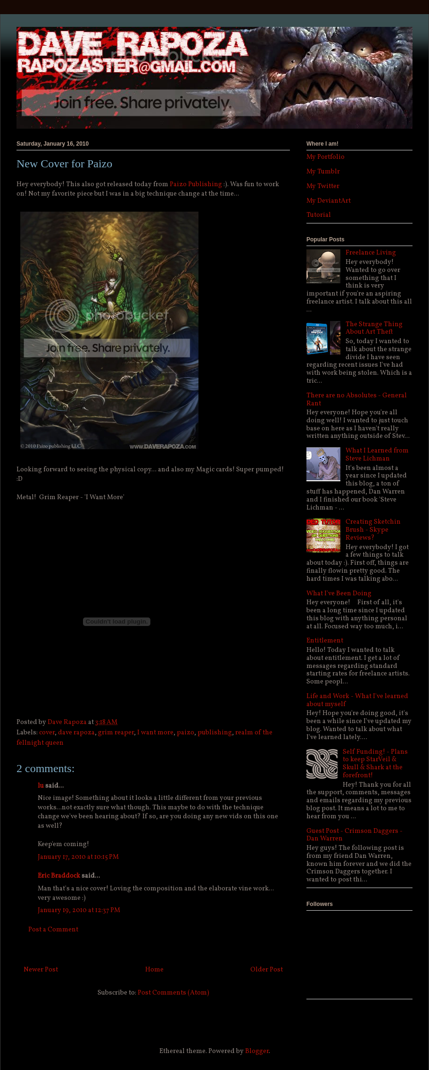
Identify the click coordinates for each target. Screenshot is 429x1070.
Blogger (257, 1051)
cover (47, 732)
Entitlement (324, 640)
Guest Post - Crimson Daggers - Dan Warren (354, 835)
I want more (155, 732)
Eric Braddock (59, 876)
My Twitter (322, 186)
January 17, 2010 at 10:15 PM (78, 857)
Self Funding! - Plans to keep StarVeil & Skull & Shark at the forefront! (375, 764)
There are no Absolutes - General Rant (356, 399)
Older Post (266, 969)
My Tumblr (323, 171)
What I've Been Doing (338, 593)
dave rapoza (76, 732)
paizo (185, 732)
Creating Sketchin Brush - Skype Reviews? (373, 530)
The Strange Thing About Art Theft (374, 328)
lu (41, 786)
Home (154, 969)
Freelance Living (371, 252)
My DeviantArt (328, 201)
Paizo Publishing (196, 184)
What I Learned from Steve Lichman (377, 454)
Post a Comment (53, 929)
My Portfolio (325, 157)
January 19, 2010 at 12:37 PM (79, 910)
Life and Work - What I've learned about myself (357, 700)
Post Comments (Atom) (173, 992)
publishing (215, 732)
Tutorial (318, 215)
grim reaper (116, 732)
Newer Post (41, 969)
